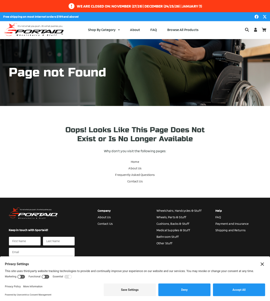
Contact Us (135, 181)
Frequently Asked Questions (135, 175)
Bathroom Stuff (167, 237)
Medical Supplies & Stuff (173, 230)
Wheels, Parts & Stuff (171, 217)
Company (104, 211)
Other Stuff (164, 243)
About (135, 30)
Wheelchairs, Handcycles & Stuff (179, 211)
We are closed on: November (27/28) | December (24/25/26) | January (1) (139, 6)
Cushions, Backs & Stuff (173, 224)
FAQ (153, 30)
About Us (134, 168)
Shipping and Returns (230, 230)
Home (135, 162)
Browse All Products (182, 30)
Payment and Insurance (232, 224)
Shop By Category (104, 30)
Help (218, 211)
